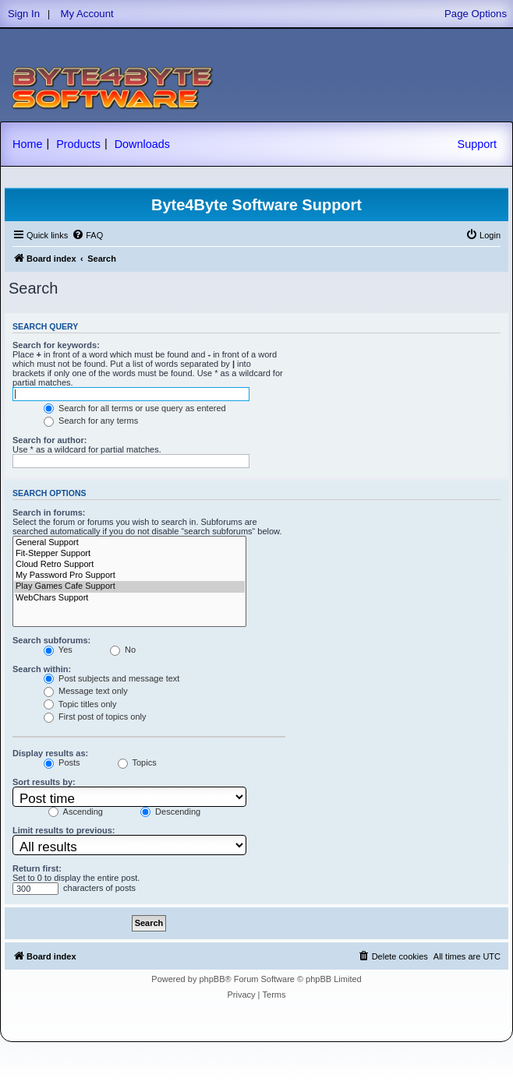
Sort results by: (44, 782)
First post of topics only (95, 716)
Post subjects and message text (111, 678)
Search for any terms (91, 420)
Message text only (86, 690)
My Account (87, 13)
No (123, 649)
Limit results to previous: (63, 830)
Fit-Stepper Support (129, 553)
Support (477, 144)
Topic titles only (80, 704)
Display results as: (50, 753)
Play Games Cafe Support (129, 586)
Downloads (142, 144)
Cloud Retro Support (129, 564)
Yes (58, 649)
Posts (62, 762)
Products (78, 144)
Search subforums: (51, 640)
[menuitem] (87, 235)
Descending (170, 811)
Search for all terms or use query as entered (135, 408)
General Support (129, 542)
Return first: (37, 868)
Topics (137, 762)
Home (27, 144)
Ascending (75, 811)
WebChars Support (129, 598)
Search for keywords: (56, 345)
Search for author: (49, 440)
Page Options (475, 13)
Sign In (24, 13)
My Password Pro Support (129, 575)
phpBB (212, 979)
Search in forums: (49, 512)
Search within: (41, 669)
